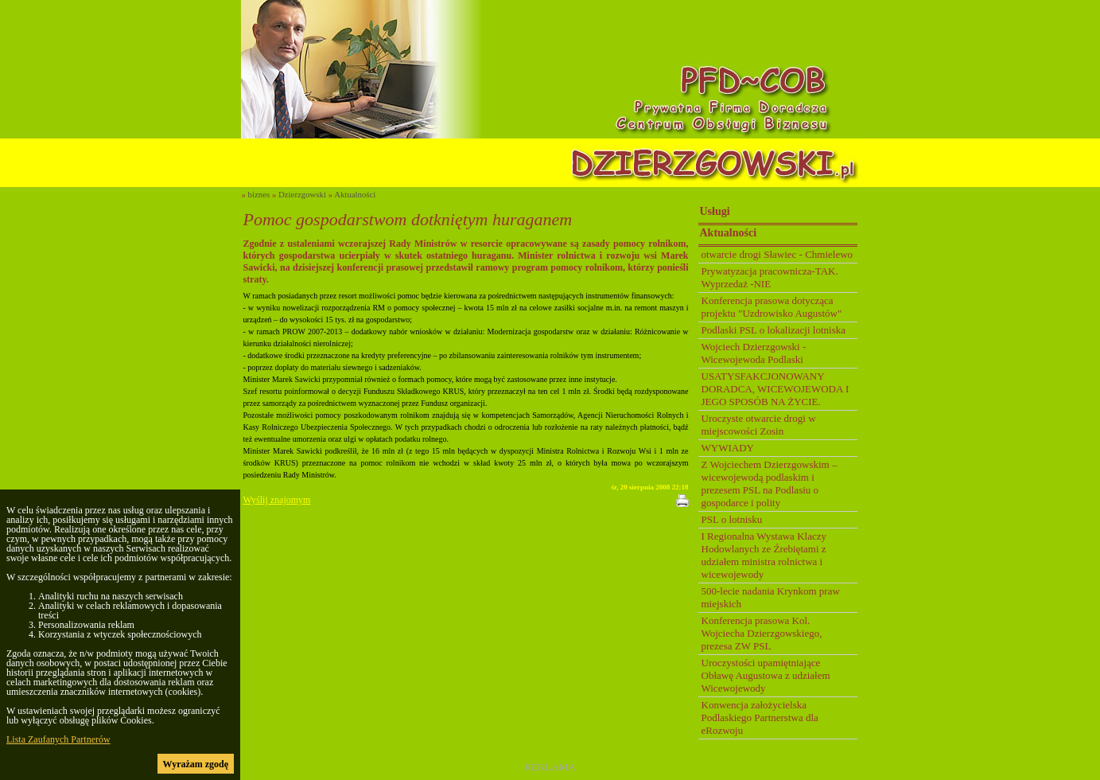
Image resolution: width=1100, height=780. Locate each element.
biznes (259, 194)
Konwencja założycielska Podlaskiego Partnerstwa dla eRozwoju (760, 717)
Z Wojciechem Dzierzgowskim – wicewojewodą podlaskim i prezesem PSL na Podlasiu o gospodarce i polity (770, 483)
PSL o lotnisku (732, 519)
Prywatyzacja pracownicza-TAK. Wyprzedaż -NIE (770, 277)
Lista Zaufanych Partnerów (58, 739)
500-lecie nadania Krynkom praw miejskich (771, 597)
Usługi (715, 211)
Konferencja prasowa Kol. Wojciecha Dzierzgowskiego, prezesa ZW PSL (762, 633)
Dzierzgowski (302, 194)
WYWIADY (728, 448)
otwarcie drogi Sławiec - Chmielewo (777, 254)
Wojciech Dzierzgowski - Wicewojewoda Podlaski (754, 353)
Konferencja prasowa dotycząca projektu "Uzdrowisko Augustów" (772, 306)
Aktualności (354, 194)
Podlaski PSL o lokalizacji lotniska (774, 330)
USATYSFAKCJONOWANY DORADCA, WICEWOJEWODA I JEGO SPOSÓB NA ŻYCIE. (775, 389)
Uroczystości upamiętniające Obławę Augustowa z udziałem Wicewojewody (766, 675)
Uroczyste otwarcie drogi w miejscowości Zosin (759, 424)
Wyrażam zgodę (196, 764)
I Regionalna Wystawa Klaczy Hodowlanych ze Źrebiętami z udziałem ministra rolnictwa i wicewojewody (764, 555)
